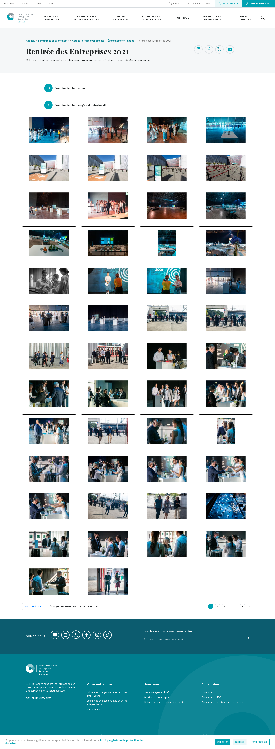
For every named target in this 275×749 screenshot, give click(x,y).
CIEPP (25, 3)
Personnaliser (259, 742)
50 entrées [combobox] (34, 606)
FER (39, 3)
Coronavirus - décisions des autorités (222, 702)
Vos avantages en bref (156, 692)
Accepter (222, 742)
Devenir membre (258, 3)
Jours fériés (93, 709)
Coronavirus (208, 692)
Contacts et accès (199, 3)
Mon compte (228, 3)
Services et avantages (156, 697)
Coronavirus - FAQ (212, 697)
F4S (51, 3)
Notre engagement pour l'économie (164, 702)
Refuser (239, 742)
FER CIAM (9, 3)
